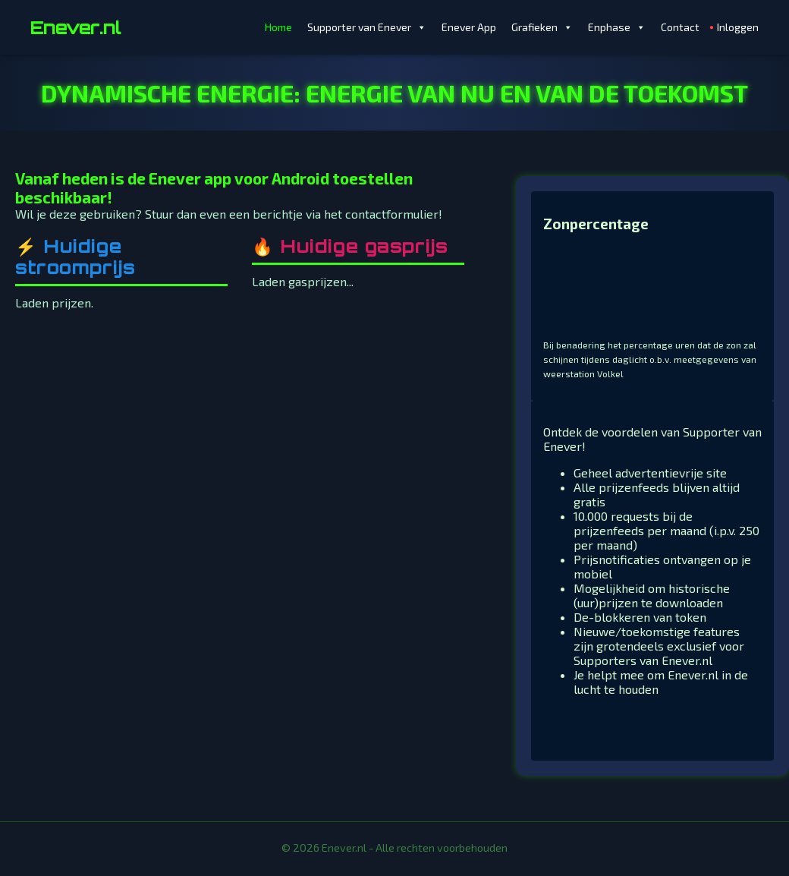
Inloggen (738, 26)
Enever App (469, 26)
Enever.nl (75, 27)
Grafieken (542, 27)
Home (278, 26)
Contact (680, 26)
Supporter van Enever (366, 27)
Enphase (617, 27)
